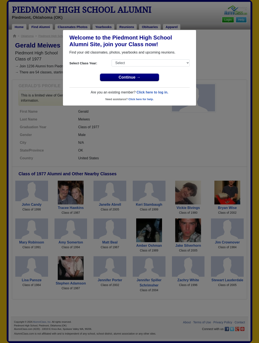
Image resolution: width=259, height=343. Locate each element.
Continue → (129, 77)
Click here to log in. (152, 92)
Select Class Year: (83, 63)
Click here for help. (141, 99)
